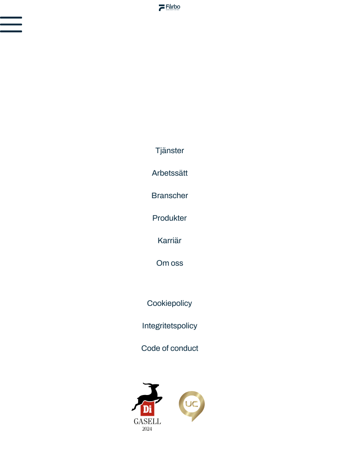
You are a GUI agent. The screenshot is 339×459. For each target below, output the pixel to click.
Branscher (169, 195)
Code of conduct (169, 348)
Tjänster (169, 150)
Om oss (169, 263)
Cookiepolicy (169, 303)
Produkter (169, 218)
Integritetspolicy (169, 325)
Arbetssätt (170, 173)
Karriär (169, 240)
